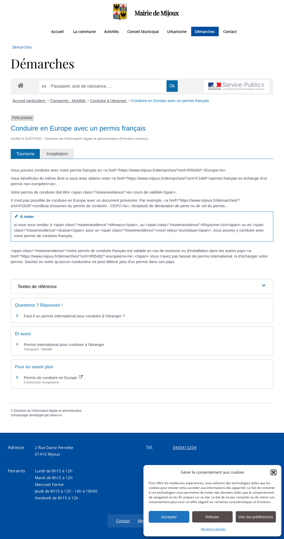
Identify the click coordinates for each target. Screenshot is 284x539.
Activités (111, 31)
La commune (84, 31)
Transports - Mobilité (68, 100)
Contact (230, 31)
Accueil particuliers (29, 100)
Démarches (205, 31)
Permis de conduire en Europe (53, 377)
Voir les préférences (255, 517)
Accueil (57, 31)
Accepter (169, 517)
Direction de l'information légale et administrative (48, 411)
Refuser (212, 517)
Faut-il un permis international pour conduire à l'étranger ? (74, 316)
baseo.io (56, 415)
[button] (273, 472)
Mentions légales (213, 529)
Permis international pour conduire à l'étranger (64, 344)
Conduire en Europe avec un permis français (170, 100)
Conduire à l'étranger (109, 100)
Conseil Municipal (143, 31)
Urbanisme (176, 31)
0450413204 (184, 447)
